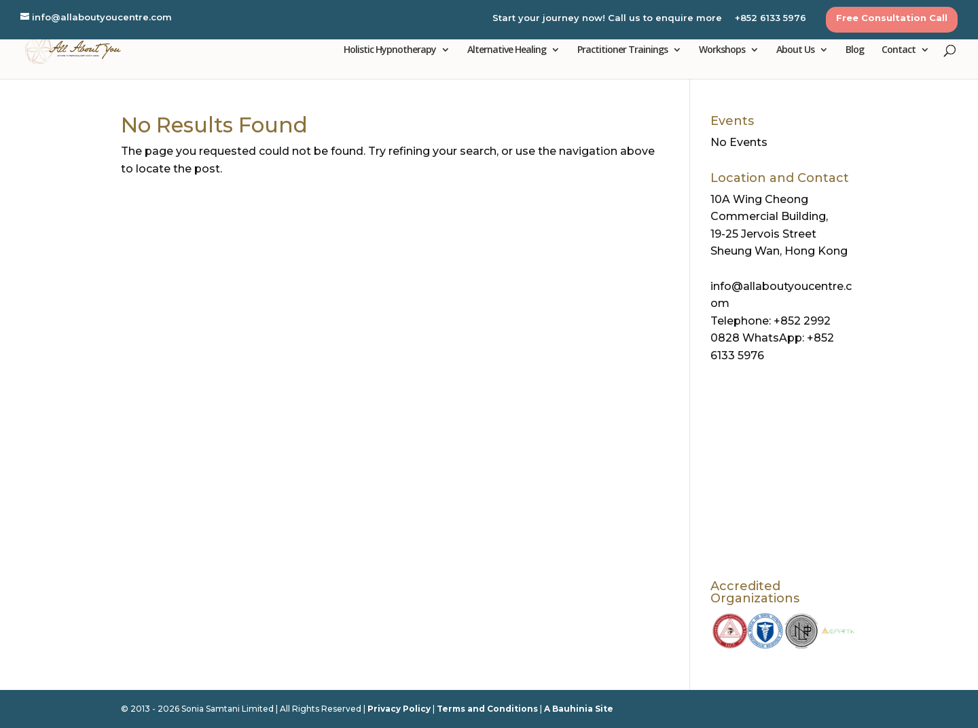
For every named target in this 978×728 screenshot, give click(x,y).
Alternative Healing (506, 50)
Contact (899, 50)
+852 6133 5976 (770, 18)
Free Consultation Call (891, 18)
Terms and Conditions (487, 709)
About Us (795, 50)
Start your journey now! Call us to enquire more (607, 18)
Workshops (722, 50)
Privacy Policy (399, 709)
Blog (855, 50)
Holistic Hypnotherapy (390, 50)
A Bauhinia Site (578, 709)
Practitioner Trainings (622, 50)
